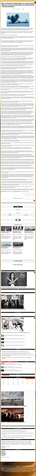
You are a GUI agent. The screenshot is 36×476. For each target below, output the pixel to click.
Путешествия (2, 235)
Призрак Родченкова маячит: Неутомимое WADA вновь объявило (13, 367)
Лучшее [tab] (26, 361)
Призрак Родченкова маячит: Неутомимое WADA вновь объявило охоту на (15, 335)
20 (3, 383)
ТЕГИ (6, 446)
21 (8, 383)
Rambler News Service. (33, 193)
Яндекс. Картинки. (33, 194)
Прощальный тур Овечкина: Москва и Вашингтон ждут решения (13, 364)
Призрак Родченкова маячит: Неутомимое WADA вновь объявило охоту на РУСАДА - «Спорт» (14, 431)
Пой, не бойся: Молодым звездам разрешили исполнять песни (13, 370)
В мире (25, 441)
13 (3, 382)
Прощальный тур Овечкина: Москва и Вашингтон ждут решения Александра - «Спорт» (15, 332)
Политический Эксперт (3, 441)
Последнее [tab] (9, 361)
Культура (15, 369)
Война (13, 235)
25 (27, 383)
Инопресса (23, 441)
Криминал (8, 441)
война (8, 446)
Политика (15, 441)
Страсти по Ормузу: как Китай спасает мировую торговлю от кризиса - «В (15, 345)
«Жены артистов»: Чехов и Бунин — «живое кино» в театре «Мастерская (13, 309)
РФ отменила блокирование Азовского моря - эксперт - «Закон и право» (13, 287)
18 (27, 382)
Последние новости (7, 250)
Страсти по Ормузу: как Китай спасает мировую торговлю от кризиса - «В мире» (13, 437)
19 (32, 382)
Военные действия (3, 446)
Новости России (29, 441)
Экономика (11, 441)
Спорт (14, 363)
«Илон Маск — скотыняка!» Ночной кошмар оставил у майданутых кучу (13, 422)
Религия (17, 441)
